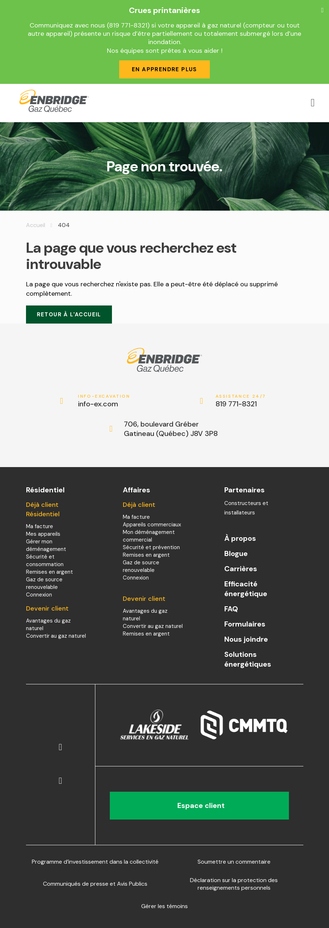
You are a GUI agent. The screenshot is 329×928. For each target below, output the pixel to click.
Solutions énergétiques (247, 659)
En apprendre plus (164, 69)
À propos (240, 538)
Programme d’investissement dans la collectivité (95, 861)
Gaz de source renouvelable (44, 583)
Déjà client (139, 504)
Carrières (240, 568)
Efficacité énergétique (245, 588)
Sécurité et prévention (151, 547)
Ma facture (39, 526)
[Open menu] (312, 102)
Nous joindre (246, 639)
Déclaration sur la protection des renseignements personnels (234, 883)
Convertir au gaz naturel (56, 636)
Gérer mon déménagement (46, 545)
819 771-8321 (242, 401)
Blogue (236, 553)
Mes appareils (43, 534)
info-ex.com (104, 401)
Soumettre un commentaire (234, 861)
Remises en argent (49, 572)
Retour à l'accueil (69, 314)
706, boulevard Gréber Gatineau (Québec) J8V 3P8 (171, 428)
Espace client (199, 805)
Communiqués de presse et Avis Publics (95, 884)
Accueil (35, 225)
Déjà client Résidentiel (43, 509)
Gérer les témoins (164, 906)
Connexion (39, 594)
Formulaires (244, 624)
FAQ (231, 608)
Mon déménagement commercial (149, 536)
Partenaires (244, 490)
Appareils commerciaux (152, 524)
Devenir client (47, 608)
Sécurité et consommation (45, 560)
